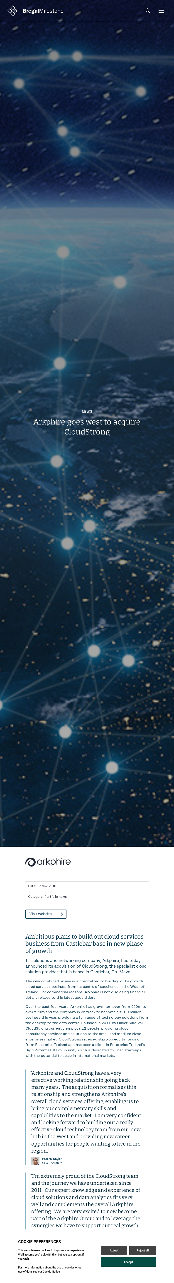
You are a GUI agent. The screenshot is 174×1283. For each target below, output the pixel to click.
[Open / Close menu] (161, 10)
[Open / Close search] (148, 11)
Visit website (46, 914)
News (87, 411)
